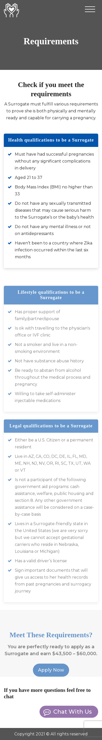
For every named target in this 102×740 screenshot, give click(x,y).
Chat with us (72, 711)
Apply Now (51, 675)
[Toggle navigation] (90, 10)
